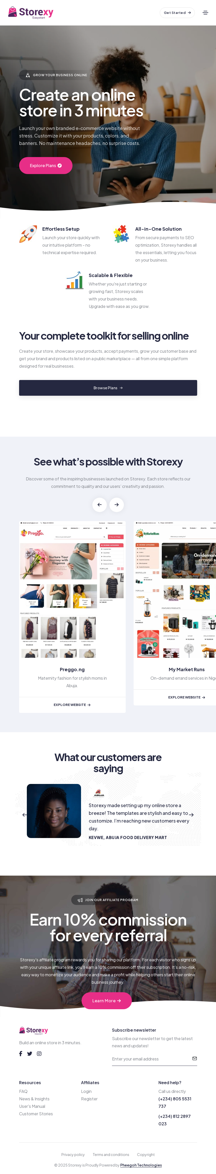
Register (89, 1098)
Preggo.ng (72, 669)
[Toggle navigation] (205, 12)
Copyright (146, 1154)
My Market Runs (187, 669)
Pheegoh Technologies (141, 1165)
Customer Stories (36, 1113)
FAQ (23, 1091)
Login (86, 1091)
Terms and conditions (111, 1154)
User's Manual (32, 1106)
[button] (99, 505)
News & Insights (34, 1098)
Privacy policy (73, 1154)
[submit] (194, 1059)
